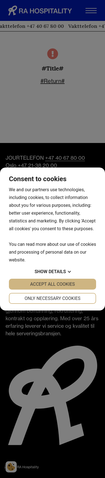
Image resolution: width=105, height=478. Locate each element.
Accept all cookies (52, 284)
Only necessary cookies (52, 298)
